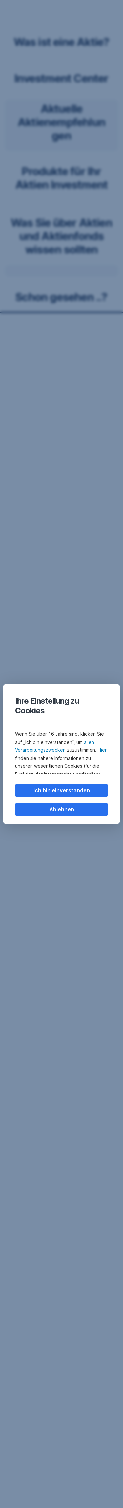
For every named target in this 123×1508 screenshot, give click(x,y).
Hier (102, 750)
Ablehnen (61, 809)
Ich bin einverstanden (61, 790)
